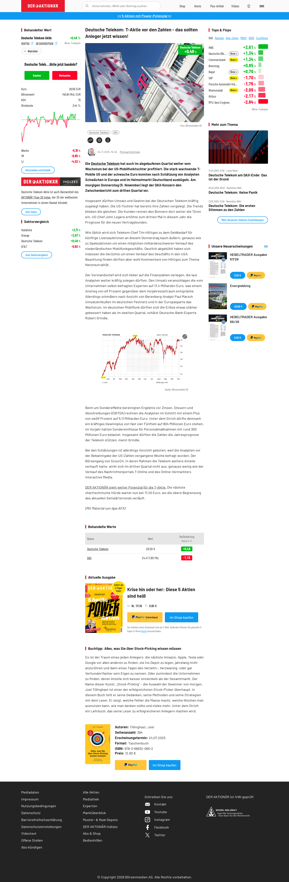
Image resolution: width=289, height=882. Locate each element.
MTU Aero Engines (219, 102)
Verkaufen (64, 75)
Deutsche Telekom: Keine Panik (233, 192)
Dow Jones (232, 38)
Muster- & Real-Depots (100, 820)
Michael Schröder (130, 152)
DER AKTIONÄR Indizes (100, 826)
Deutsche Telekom (99, 132)
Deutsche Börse (218, 54)
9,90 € (237, 275)
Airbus (212, 96)
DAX (116, 132)
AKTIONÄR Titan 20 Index (36, 197)
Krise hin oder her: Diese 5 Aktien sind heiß (161, 593)
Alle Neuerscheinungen (261, 246)
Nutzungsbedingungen (38, 806)
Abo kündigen (31, 847)
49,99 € (238, 306)
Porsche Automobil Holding (223, 84)
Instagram (157, 819)
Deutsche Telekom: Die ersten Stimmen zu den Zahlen (232, 208)
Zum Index (31, 212)
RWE (211, 48)
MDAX (243, 38)
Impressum (30, 799)
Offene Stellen (32, 840)
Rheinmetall (215, 90)
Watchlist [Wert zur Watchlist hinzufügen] (33, 51)
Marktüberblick (94, 813)
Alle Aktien (91, 792)
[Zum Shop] (182, 6)
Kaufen (37, 75)
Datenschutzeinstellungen (41, 827)
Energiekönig (240, 286)
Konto (144, 631)
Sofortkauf (145, 617)
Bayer (212, 72)
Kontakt (155, 804)
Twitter (155, 835)
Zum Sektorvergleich (36, 255)
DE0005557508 (46, 43)
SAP (211, 78)
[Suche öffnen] (87, 6)
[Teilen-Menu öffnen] (90, 140)
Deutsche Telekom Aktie (36, 38)
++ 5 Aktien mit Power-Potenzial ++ (144, 16)
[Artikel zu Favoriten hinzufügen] (107, 140)
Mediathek (91, 799)
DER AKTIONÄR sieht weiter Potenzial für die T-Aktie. (125, 487)
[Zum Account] (197, 6)
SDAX (251, 38)
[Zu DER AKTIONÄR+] (216, 6)
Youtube (156, 812)
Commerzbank (217, 60)
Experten (90, 806)
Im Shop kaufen (181, 617)
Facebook (157, 827)
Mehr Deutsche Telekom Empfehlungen (243, 220)
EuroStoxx (262, 38)
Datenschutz (30, 813)
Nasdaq (219, 38)
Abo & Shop (92, 833)
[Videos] (235, 6)
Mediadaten (30, 792)
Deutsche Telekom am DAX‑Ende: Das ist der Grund (238, 177)
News (233, 53)
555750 (27, 43)
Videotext (28, 833)
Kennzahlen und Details (38, 170)
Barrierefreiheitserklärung (41, 820)
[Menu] (261, 6)
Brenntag (214, 66)
